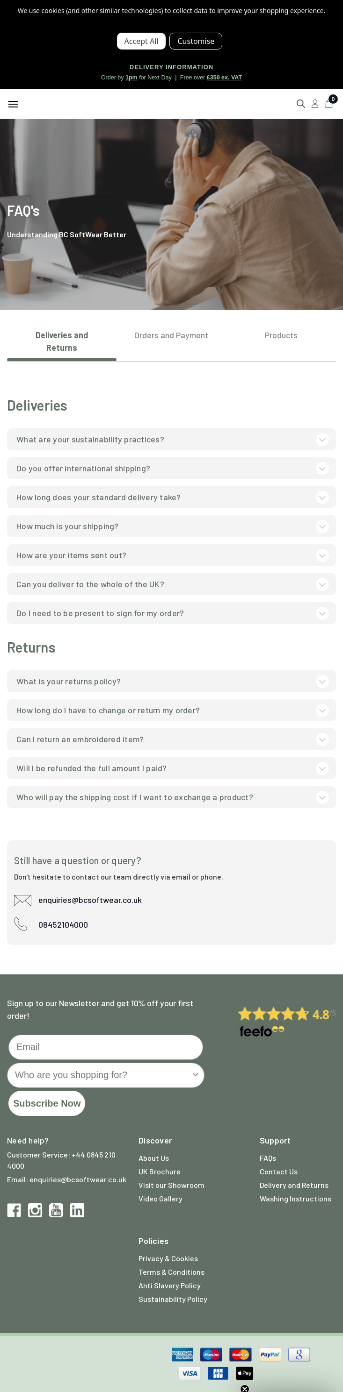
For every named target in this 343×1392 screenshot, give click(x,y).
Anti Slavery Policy (170, 1285)
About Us (154, 1157)
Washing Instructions (295, 1198)
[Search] (301, 103)
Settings (195, 41)
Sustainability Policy (173, 1298)
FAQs (268, 1157)
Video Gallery (160, 1198)
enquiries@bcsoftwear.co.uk (90, 900)
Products (281, 335)
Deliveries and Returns (62, 341)
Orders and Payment (171, 335)
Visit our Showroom (171, 1184)
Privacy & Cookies (168, 1258)
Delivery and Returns (294, 1184)
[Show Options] (195, 1075)
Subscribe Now (46, 1103)
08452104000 (63, 924)
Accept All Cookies (141, 41)
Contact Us (279, 1171)
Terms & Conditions (171, 1271)
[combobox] (103, 1075)
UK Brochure (160, 1171)
